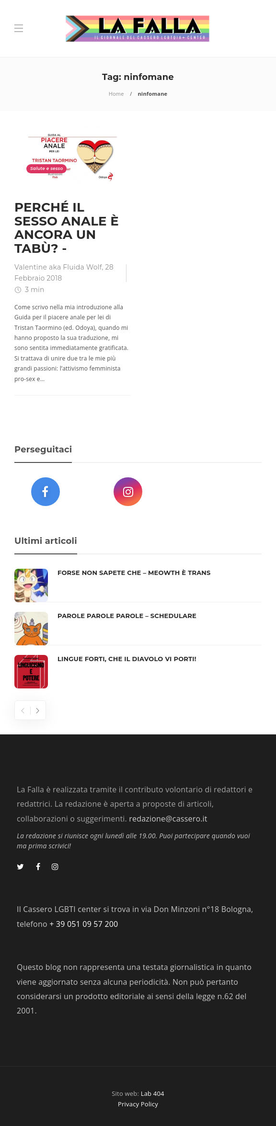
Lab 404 (152, 1093)
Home (116, 93)
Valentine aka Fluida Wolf (58, 267)
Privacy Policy (138, 1104)
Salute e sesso (46, 168)
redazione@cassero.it (168, 818)
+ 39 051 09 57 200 (83, 924)
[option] (138, 628)
